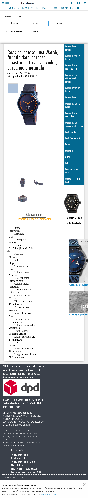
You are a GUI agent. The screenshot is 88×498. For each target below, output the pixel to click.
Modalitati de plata (20, 465)
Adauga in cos (34, 214)
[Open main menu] (6, 3)
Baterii (68, 163)
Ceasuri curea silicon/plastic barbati (71, 78)
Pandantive (69, 150)
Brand (37, 23)
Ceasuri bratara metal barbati (72, 67)
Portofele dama (72, 132)
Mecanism (37, 31)
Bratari (68, 144)
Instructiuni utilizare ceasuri (24, 468)
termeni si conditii (49, 494)
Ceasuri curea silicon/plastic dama (74, 124)
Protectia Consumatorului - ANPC (26, 472)
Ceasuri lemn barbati (70, 48)
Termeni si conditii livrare (23, 461)
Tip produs (14, 23)
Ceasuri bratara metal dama (72, 114)
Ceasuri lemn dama (73, 97)
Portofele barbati (72, 138)
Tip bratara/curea (14, 31)
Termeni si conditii (19, 454)
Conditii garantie (19, 458)
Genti (67, 156)
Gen (60, 23)
